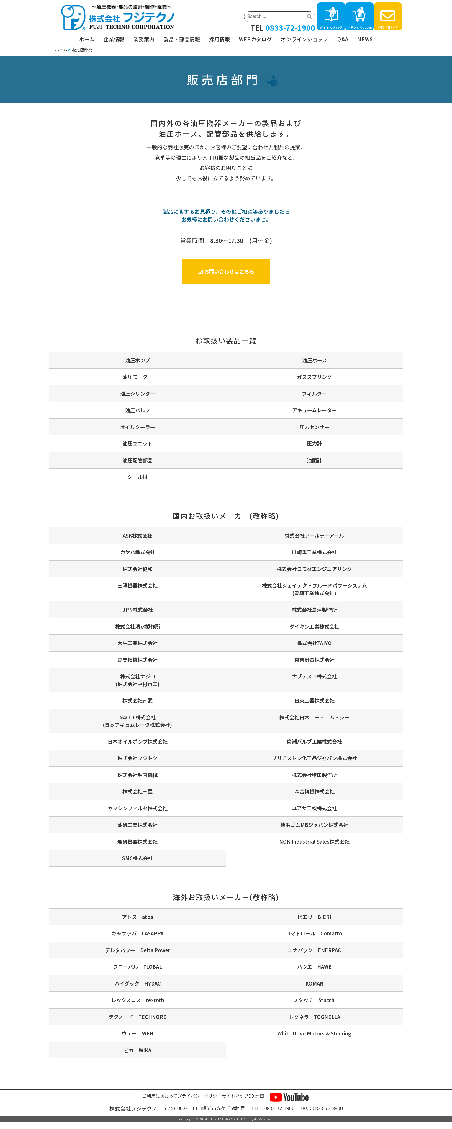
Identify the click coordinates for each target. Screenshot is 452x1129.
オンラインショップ (304, 39)
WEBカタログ (255, 39)
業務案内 (143, 39)
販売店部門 (82, 49)
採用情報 (219, 39)
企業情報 (114, 39)
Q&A (343, 39)
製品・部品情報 (181, 39)
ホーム (87, 39)
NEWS (365, 39)
